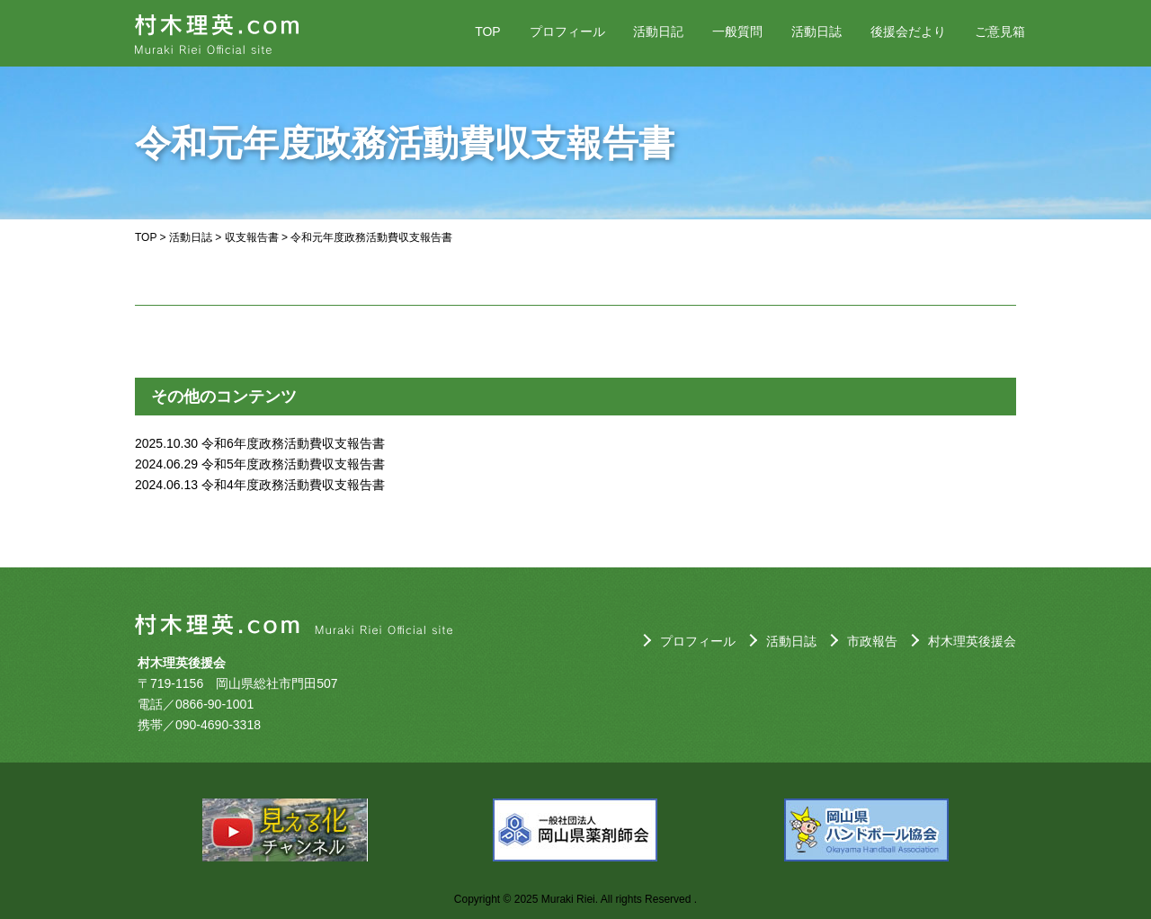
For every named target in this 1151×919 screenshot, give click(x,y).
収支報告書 (252, 237)
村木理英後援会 (972, 641)
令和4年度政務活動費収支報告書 (293, 484)
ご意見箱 (1000, 31)
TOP (488, 31)
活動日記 (658, 31)
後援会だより (908, 31)
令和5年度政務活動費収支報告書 (293, 464)
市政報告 (872, 641)
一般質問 (737, 31)
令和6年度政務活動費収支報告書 (293, 443)
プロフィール (567, 31)
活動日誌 (816, 31)
